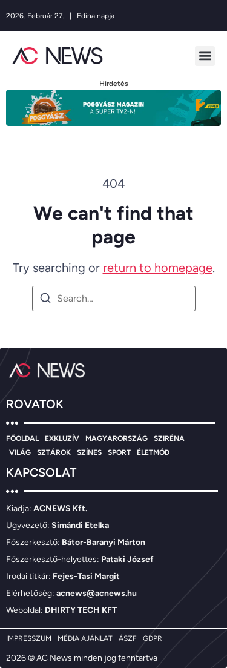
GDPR (152, 638)
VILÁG (20, 452)
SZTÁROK (54, 452)
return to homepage (157, 267)
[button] (205, 56)
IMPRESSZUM (28, 638)
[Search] (45, 300)
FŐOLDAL (22, 438)
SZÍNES (89, 452)
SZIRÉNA (169, 438)
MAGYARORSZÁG (116, 438)
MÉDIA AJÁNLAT (85, 638)
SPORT (119, 452)
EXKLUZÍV (62, 438)
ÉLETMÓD (153, 452)
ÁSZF (128, 638)
